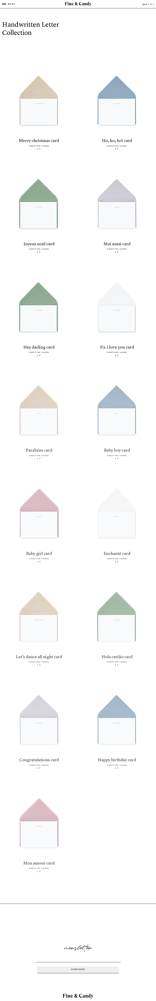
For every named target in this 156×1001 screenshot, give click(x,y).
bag (148, 5)
